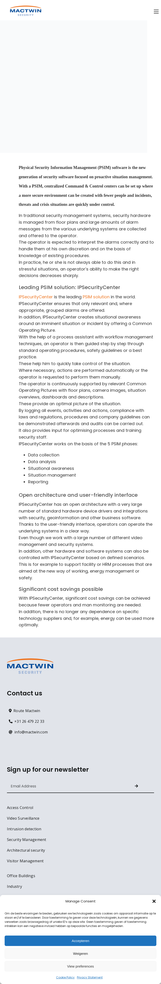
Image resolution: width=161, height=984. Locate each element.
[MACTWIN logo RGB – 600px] (25, 7)
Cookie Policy (65, 977)
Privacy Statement (90, 977)
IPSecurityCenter (36, 297)
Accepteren (80, 941)
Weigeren (80, 953)
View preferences (80, 966)
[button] (154, 901)
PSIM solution (96, 297)
